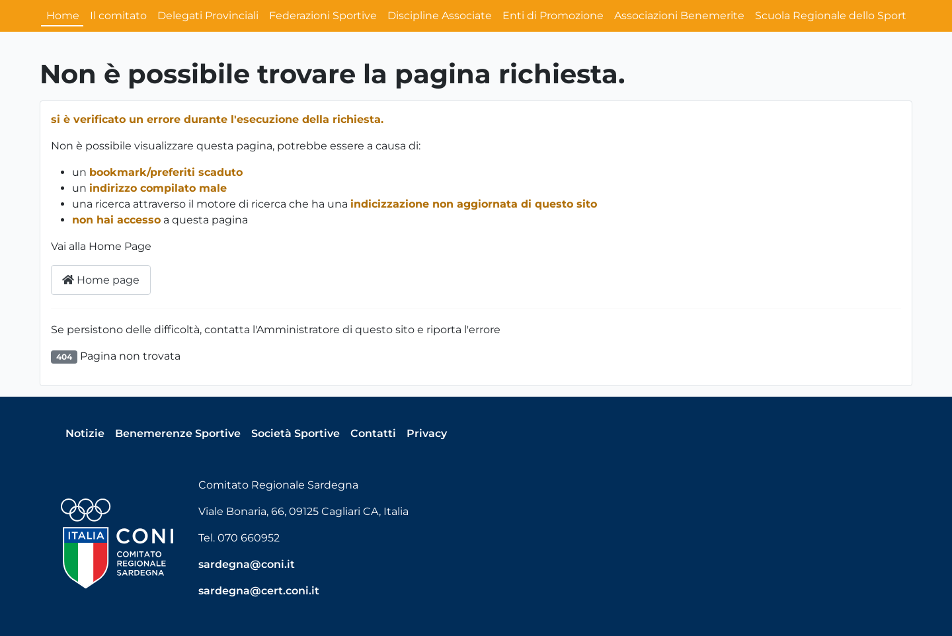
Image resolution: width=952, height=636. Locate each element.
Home (62, 15)
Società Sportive (295, 433)
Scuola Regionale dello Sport (830, 15)
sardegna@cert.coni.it (258, 590)
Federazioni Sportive (323, 15)
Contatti (373, 433)
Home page (100, 280)
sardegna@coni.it (246, 564)
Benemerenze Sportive (178, 433)
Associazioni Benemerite (679, 15)
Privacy (427, 433)
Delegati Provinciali (207, 15)
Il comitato (118, 15)
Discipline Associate (439, 15)
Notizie (84, 433)
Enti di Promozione (553, 15)
